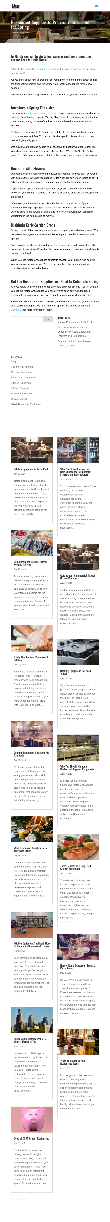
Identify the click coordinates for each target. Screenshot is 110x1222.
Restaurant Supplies (22, 393)
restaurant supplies (51, 207)
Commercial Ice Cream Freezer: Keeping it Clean (30, 563)
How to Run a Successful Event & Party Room (77, 966)
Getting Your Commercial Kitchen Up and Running (77, 576)
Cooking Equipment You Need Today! (75, 672)
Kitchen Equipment (21, 383)
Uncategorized (19, 399)
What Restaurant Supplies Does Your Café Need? (30, 849)
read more (19, 518)
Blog (13, 361)
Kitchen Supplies (20, 388)
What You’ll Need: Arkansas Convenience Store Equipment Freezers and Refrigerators (74, 331)
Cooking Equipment (21, 372)
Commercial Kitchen (22, 366)
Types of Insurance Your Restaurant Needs (72, 1062)
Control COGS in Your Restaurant (31, 1138)
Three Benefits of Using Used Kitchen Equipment (75, 867)
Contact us (17, 309)
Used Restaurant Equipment (26, 404)
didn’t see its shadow (48, 69)
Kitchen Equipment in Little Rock (75, 322)
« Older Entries (19, 1198)
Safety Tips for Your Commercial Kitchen (31, 658)
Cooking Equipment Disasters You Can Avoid (31, 753)
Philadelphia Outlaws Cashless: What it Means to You (30, 1040)
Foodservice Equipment (24, 377)
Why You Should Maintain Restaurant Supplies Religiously (77, 767)
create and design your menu (41, 113)
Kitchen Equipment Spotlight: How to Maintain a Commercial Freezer (32, 944)
